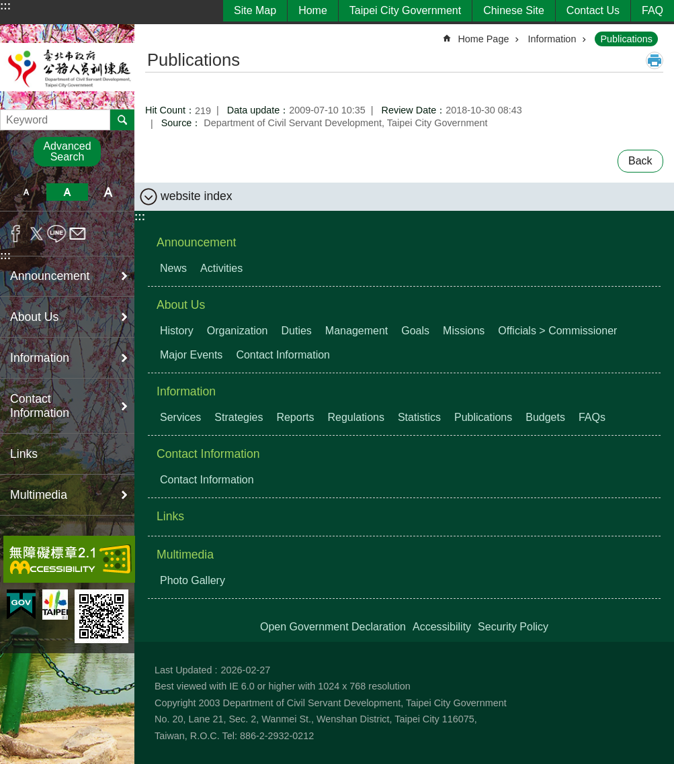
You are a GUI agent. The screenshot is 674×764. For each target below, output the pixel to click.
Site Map (255, 10)
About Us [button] (34, 317)
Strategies (238, 417)
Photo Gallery (192, 580)
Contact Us (593, 10)
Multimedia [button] (38, 495)
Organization (237, 330)
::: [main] (154, 33)
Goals (415, 330)
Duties (297, 330)
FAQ (652, 10)
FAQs (592, 417)
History (177, 330)
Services (180, 417)
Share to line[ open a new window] (56, 234)
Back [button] (640, 160)
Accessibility (442, 626)
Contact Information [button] (39, 406)
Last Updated (183, 670)
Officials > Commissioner (557, 330)
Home (312, 10)
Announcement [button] (49, 276)
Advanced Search (67, 151)
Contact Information (283, 355)
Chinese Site (513, 10)
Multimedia (185, 554)
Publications (626, 39)
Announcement (196, 242)
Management (356, 330)
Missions (464, 330)
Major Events (191, 355)
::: (5, 5)
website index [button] (197, 196)
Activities (221, 268)
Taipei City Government (405, 10)
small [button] (25, 192)
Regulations (355, 417)
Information (552, 39)
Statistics (419, 417)
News (173, 268)
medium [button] (66, 192)
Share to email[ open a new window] (77, 234)
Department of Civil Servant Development (67, 66)
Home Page (483, 39)
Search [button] (122, 119)
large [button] (108, 192)
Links (24, 454)
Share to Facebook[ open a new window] (15, 234)
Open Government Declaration (333, 626)
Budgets (545, 417)
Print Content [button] (654, 60)
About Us (181, 305)
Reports (295, 417)
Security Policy (513, 626)
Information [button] (39, 358)
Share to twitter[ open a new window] (36, 234)
